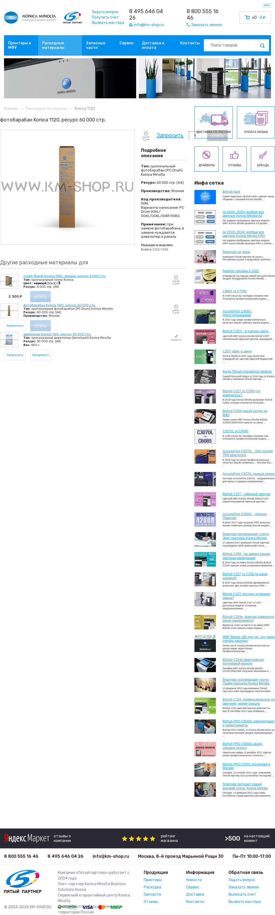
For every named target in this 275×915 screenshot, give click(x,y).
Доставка (195, 894)
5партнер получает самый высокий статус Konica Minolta (245, 786)
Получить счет (105, 17)
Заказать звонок (244, 887)
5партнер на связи (236, 252)
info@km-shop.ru (111, 856)
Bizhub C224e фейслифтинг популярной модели (243, 661)
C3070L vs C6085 (235, 431)
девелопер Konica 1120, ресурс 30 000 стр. (57, 334)
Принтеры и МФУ (19, 45)
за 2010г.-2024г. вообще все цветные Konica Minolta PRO (244, 234)
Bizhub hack (231, 192)
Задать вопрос (105, 12)
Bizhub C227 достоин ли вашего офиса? (246, 596)
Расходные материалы (53, 45)
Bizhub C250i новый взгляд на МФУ (245, 413)
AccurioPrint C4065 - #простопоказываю (237, 313)
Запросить (170, 136)
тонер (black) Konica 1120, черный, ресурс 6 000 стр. (64, 276)
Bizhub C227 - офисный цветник (246, 494)
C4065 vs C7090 (235, 291)
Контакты (190, 43)
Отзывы (151, 901)
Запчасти (152, 894)
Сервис (127, 43)
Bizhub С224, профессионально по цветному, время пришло (249, 701)
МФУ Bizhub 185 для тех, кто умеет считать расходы (249, 639)
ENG (267, 5)
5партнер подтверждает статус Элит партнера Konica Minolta (246, 536)
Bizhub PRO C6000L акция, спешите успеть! (243, 746)
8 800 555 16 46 (203, 14)
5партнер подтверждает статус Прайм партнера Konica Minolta (246, 681)
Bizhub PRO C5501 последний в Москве (246, 766)
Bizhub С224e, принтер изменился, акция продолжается (249, 618)
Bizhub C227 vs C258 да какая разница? (245, 576)
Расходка (152, 887)
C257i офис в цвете (237, 351)
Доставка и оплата (153, 45)
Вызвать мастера (108, 22)
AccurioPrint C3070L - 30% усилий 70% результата (248, 453)
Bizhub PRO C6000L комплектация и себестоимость (248, 723)
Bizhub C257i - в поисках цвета (246, 331)
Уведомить (40, 355)
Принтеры (153, 880)
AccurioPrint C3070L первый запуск (249, 474)
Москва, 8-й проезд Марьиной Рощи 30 (180, 856)
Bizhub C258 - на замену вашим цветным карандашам (246, 556)
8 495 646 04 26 (146, 14)
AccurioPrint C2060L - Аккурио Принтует (245, 516)
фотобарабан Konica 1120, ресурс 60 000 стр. (59, 305)
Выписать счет (242, 894)
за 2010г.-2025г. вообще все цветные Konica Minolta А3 (243, 214)
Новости (194, 880)
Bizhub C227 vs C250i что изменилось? (241, 393)
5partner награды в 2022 (241, 271)
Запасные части (95, 45)
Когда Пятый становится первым (247, 371)
